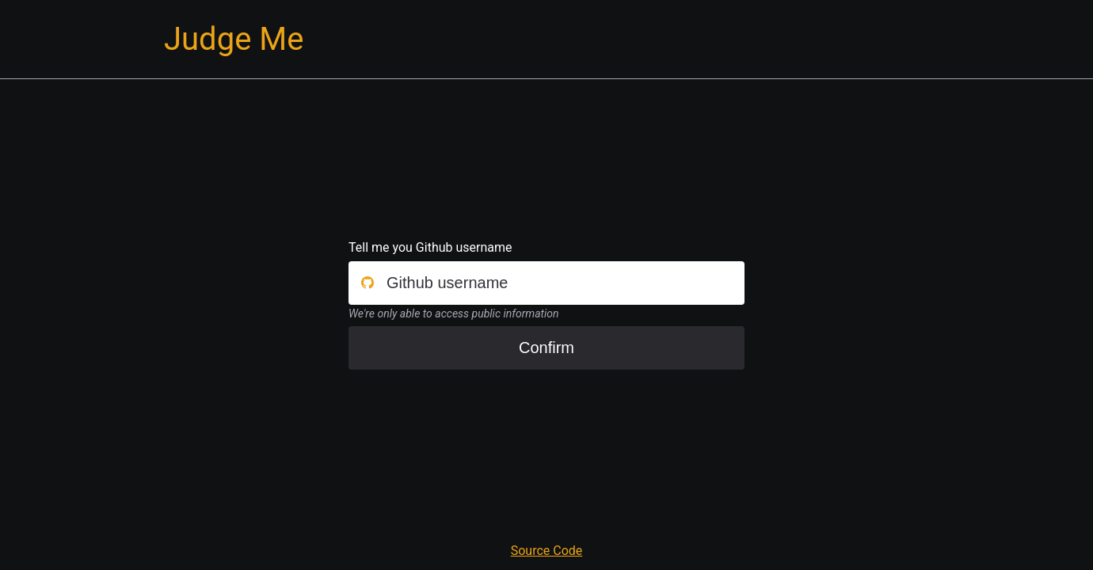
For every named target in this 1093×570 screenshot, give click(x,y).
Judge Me (233, 39)
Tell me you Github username (430, 247)
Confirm (546, 347)
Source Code (547, 550)
